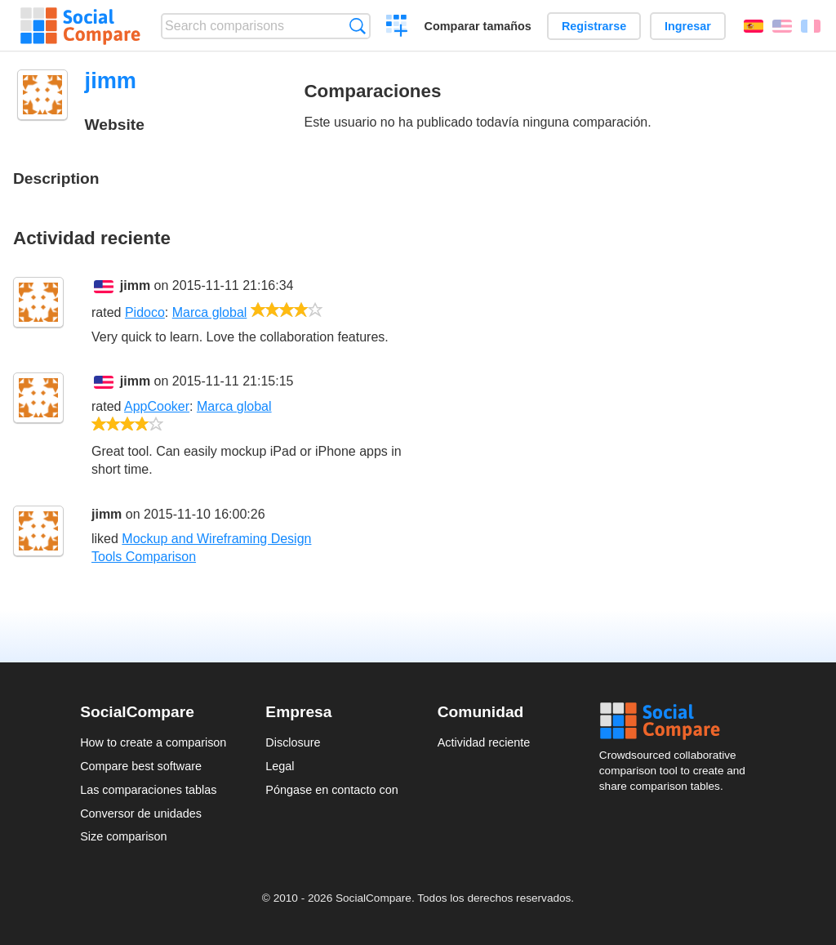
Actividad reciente (484, 742)
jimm (135, 285)
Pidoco (145, 312)
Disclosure (292, 742)
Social (677, 721)
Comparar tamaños (478, 26)
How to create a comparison (153, 742)
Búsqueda (357, 25)
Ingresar (688, 26)
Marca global (209, 312)
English (782, 26)
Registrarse (594, 26)
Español (753, 26)
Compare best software (141, 766)
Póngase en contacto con (331, 789)
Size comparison (123, 836)
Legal (279, 766)
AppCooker (156, 406)
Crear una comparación (397, 28)
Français (810, 26)
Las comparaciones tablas (148, 789)
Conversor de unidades (141, 813)
